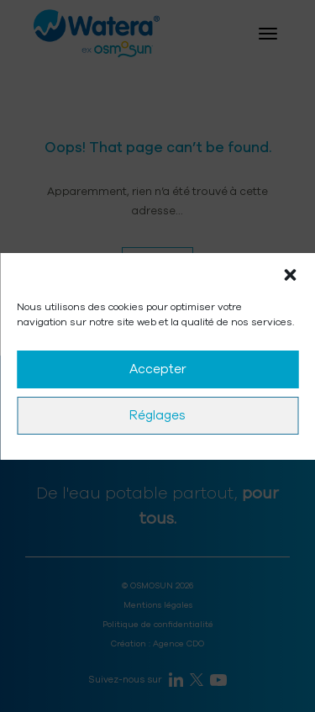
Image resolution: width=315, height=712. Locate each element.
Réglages (157, 415)
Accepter (157, 369)
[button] (289, 274)
